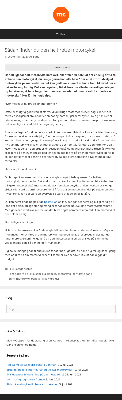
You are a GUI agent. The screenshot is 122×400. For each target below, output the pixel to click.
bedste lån (51, 202)
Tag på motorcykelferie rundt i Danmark (31, 364)
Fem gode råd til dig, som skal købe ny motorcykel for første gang (50, 274)
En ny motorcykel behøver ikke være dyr (33, 278)
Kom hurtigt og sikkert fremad (25, 379)
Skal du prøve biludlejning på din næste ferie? (35, 374)
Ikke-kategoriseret (20, 269)
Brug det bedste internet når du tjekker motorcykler (39, 369)
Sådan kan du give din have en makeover (32, 384)
